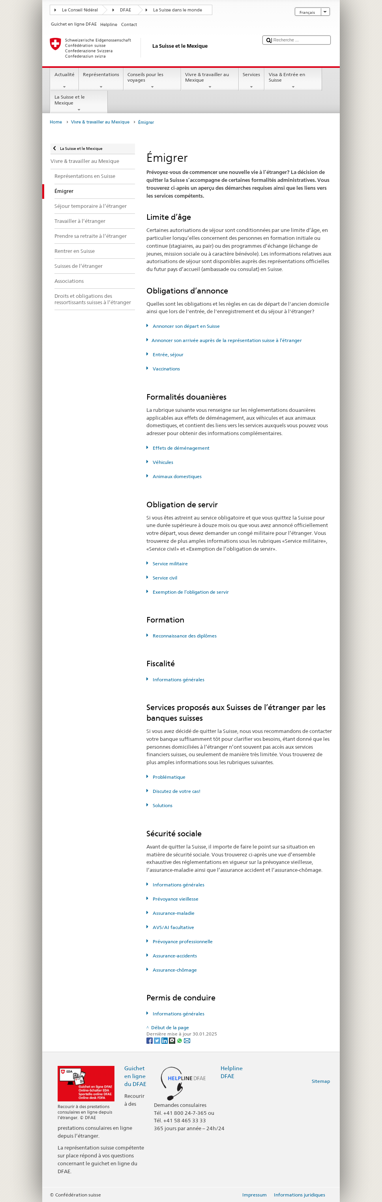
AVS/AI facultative (173, 927)
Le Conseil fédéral (80, 10)
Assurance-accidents (174, 956)
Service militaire (170, 563)
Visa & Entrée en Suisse (293, 80)
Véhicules (162, 462)
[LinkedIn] (165, 1040)
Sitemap (321, 1081)
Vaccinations (166, 369)
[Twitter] (157, 1040)
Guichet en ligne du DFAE (135, 1076)
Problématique (168, 777)
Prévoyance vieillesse (175, 899)
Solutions (162, 805)
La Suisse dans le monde (177, 10)
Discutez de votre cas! (176, 791)
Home (56, 122)
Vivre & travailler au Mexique (210, 80)
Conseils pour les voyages (152, 80)
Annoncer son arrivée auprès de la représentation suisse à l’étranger (227, 340)
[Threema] (172, 1040)
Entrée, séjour (168, 354)
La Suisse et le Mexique (79, 103)
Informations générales (178, 679)
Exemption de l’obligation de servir (190, 592)
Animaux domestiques (177, 476)
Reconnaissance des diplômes (184, 636)
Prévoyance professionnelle (182, 941)
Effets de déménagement (181, 448)
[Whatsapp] (180, 1040)
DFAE (125, 10)
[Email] (187, 1040)
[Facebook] (150, 1040)
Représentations (101, 80)
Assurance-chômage (174, 970)
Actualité (64, 80)
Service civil (164, 578)
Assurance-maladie (173, 913)
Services (251, 80)
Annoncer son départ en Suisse (186, 326)
